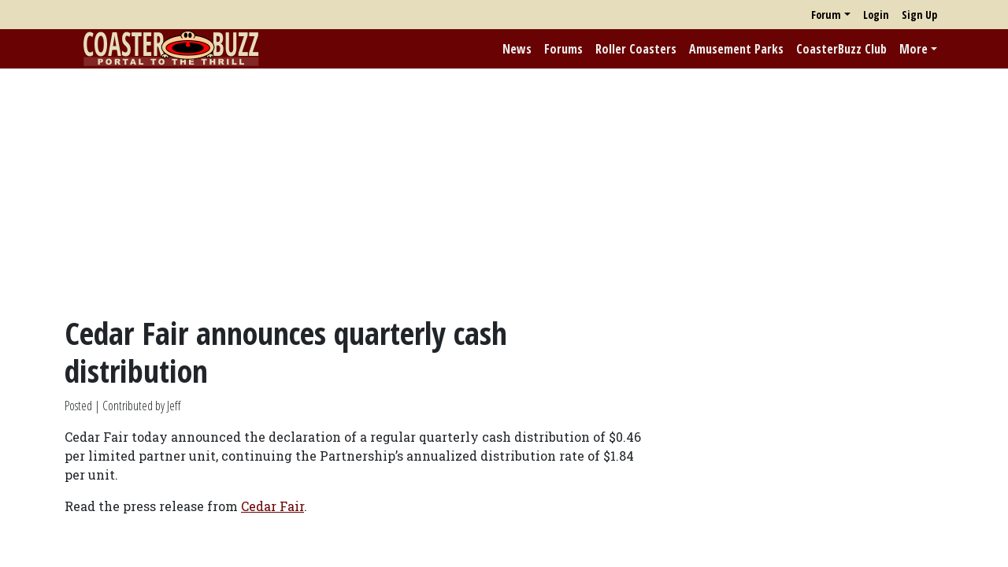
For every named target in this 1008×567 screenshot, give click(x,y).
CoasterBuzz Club (841, 48)
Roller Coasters (635, 48)
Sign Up (919, 14)
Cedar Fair (272, 506)
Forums (563, 48)
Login (876, 14)
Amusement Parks (736, 48)
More (913, 48)
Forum (826, 14)
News (517, 48)
